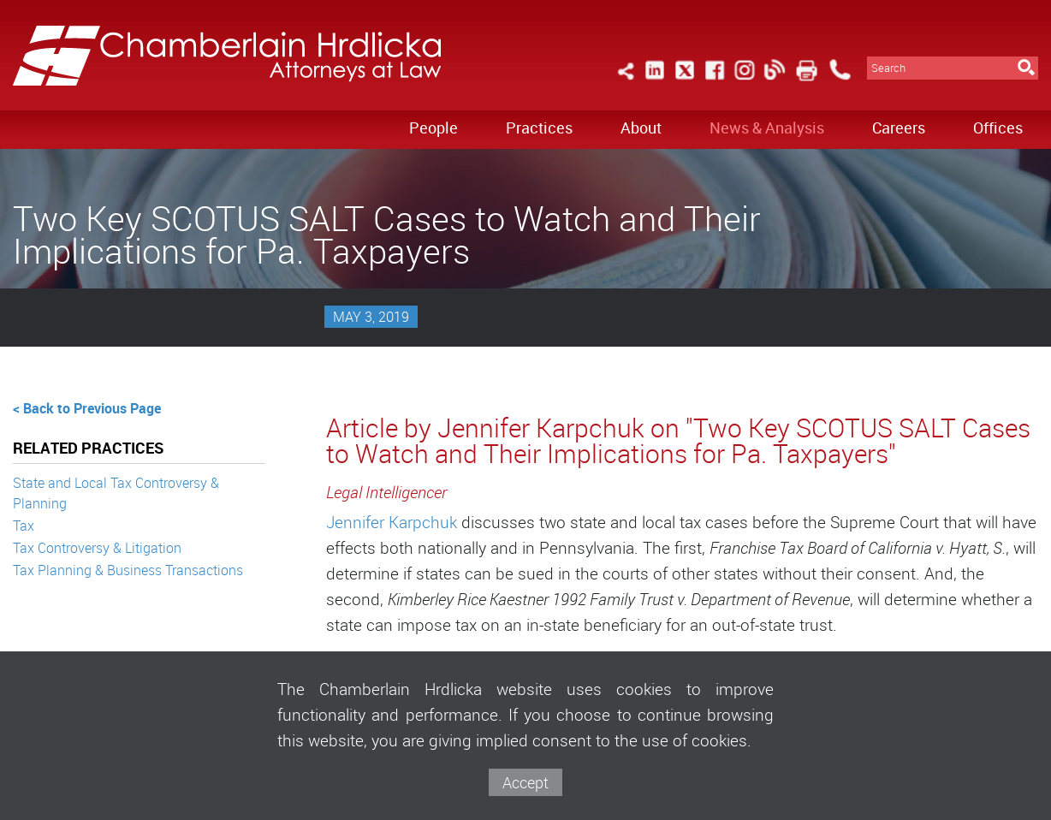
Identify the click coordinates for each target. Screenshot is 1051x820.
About (641, 127)
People (433, 127)
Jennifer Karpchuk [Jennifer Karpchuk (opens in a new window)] (393, 522)
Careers (898, 127)
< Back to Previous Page (87, 408)
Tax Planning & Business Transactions (128, 570)
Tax (23, 525)
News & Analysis (767, 127)
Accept (525, 782)
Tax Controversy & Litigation (97, 547)
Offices (998, 127)
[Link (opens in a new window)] (655, 80)
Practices (539, 127)
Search (888, 68)
